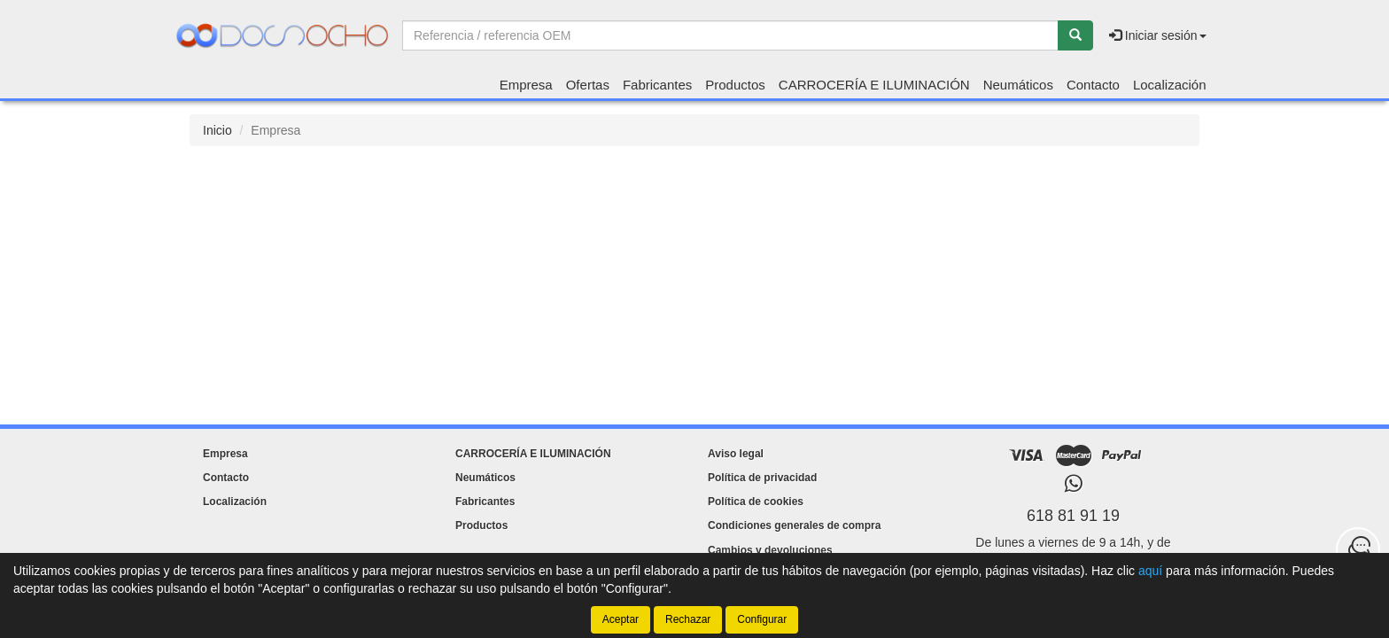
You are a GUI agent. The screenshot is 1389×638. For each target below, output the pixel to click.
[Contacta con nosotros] (1358, 549)
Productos (735, 84)
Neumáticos (1018, 84)
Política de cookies (755, 501)
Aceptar (620, 619)
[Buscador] (730, 35)
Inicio (217, 130)
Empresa (526, 84)
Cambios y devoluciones (770, 550)
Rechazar (687, 619)
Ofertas (587, 84)
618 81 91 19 (1073, 516)
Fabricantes (657, 84)
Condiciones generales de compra (794, 525)
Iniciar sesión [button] (1158, 35)
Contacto (1093, 84)
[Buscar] (1075, 35)
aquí (1150, 571)
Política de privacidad (762, 477)
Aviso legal (736, 453)
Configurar (762, 619)
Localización (1170, 84)
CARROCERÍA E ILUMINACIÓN (874, 84)
